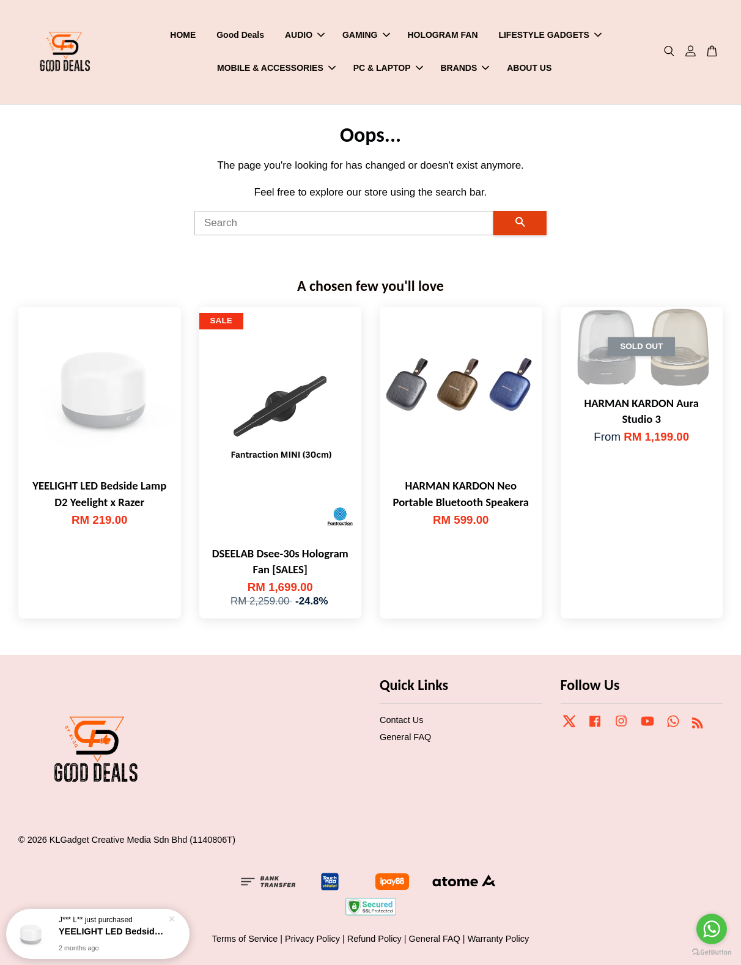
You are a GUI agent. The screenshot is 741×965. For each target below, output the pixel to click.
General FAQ (405, 737)
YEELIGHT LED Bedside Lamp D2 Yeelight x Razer (112, 931)
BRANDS (464, 68)
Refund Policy (374, 939)
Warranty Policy (498, 939)
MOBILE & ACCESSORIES (276, 68)
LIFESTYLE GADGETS (550, 35)
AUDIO (305, 35)
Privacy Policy (312, 939)
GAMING (366, 35)
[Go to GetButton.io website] (711, 952)
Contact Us (401, 720)
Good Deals (240, 35)
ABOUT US (529, 68)
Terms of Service (245, 939)
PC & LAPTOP (388, 68)
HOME (183, 35)
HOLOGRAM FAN (442, 35)
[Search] (343, 223)
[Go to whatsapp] (711, 929)
